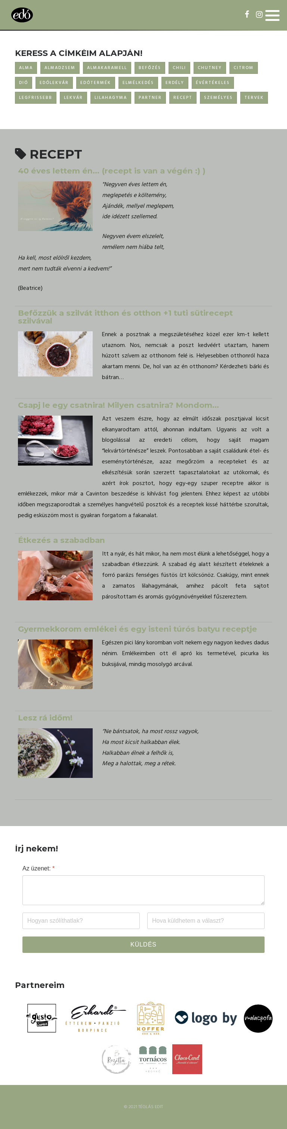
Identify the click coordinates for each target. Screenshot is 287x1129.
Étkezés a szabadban (61, 540)
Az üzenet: (38, 868)
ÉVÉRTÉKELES (213, 82)
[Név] (81, 921)
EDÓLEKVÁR (54, 82)
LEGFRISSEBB (35, 97)
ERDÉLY (175, 82)
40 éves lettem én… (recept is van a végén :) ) (112, 170)
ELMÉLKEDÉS (138, 82)
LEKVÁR (73, 97)
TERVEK (254, 97)
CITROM (244, 68)
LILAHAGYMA (111, 97)
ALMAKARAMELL (107, 68)
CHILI (179, 68)
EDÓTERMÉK (95, 82)
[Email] (206, 921)
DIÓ (23, 82)
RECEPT (182, 97)
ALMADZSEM (59, 68)
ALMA (26, 68)
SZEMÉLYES (218, 97)
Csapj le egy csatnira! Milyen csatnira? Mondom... (118, 405)
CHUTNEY (210, 68)
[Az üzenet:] (143, 890)
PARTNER (150, 97)
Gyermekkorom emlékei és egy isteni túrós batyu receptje (137, 629)
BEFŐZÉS (150, 68)
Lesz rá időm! (45, 717)
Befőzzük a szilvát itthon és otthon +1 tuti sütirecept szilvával (125, 316)
